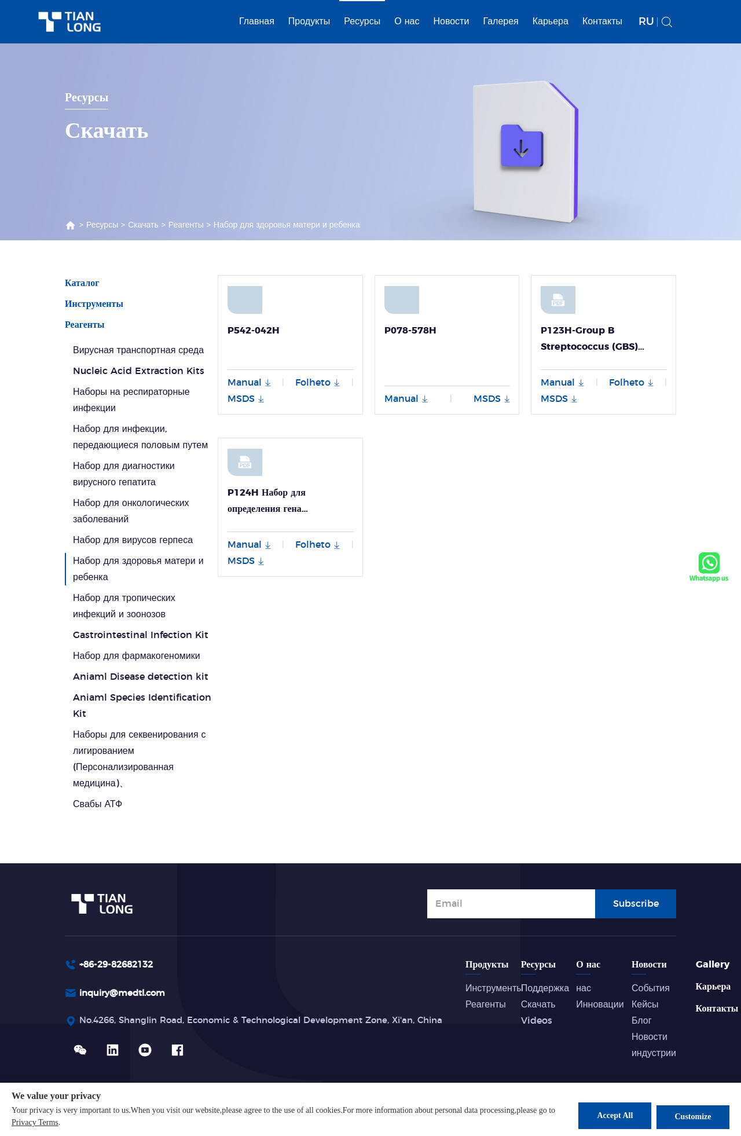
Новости (451, 21)
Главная (256, 21)
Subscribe (636, 902)
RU (646, 22)
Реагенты (186, 225)
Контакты (602, 21)
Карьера (550, 21)
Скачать (143, 225)
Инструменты (94, 304)
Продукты (309, 21)
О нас (406, 21)
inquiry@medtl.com (126, 994)
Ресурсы (362, 21)
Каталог (82, 283)
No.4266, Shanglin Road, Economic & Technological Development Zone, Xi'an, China (275, 1022)
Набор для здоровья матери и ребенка (287, 225)
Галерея (500, 21)
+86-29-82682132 (119, 964)
